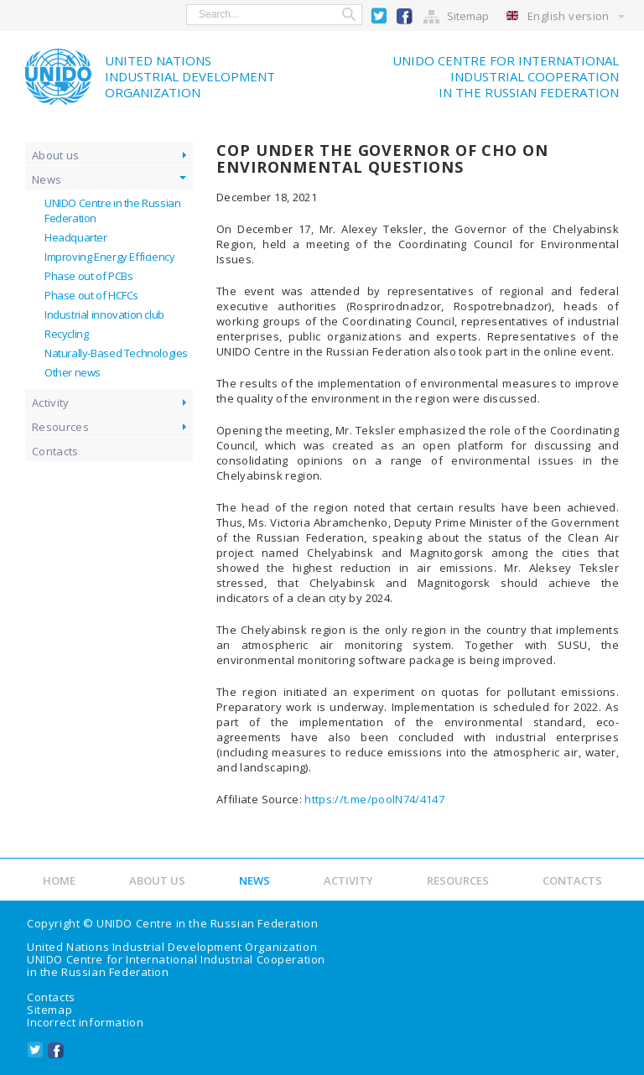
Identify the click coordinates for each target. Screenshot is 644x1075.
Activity (51, 402)
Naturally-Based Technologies (116, 353)
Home (59, 880)
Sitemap (468, 15)
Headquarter (75, 237)
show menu (24, 14)
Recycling (66, 333)
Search (348, 14)
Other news (72, 372)
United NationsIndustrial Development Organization (190, 76)
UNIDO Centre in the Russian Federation (207, 923)
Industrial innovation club (104, 314)
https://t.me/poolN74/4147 (374, 799)
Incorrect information (85, 1022)
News (46, 179)
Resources (60, 426)
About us (56, 155)
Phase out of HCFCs (91, 295)
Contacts (55, 451)
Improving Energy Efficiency (109, 256)
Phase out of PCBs (88, 275)
